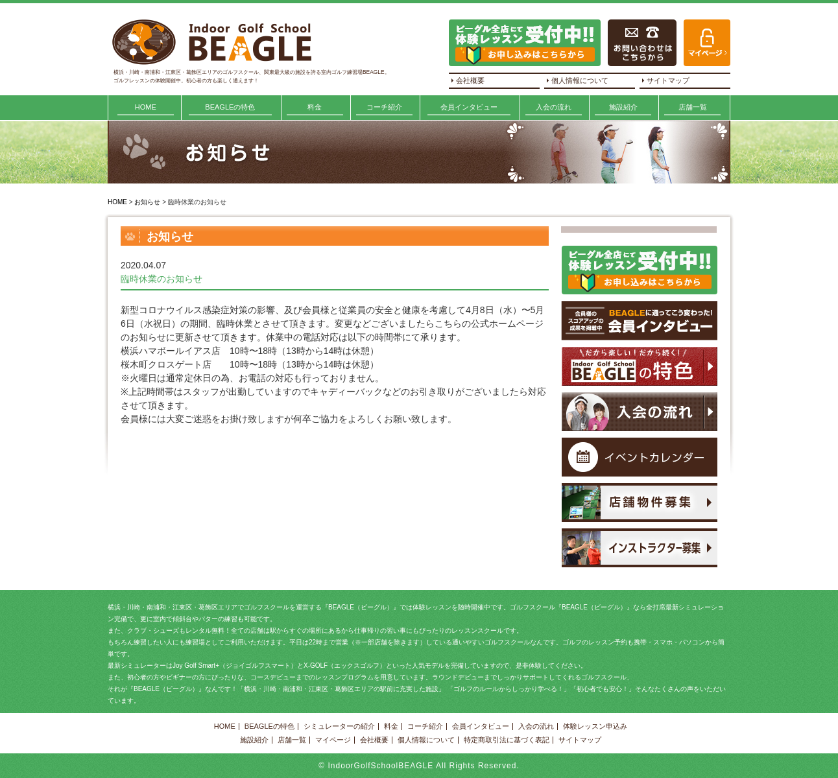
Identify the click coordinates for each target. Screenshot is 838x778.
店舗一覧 (692, 107)
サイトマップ (668, 80)
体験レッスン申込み (595, 726)
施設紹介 (623, 107)
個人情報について (579, 80)
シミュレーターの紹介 (339, 726)
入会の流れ (553, 107)
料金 (314, 107)
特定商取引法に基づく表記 (506, 740)
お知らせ (147, 202)
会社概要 (470, 80)
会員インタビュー (468, 107)
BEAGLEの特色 (230, 107)
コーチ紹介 (384, 107)
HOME (145, 107)
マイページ (333, 740)
